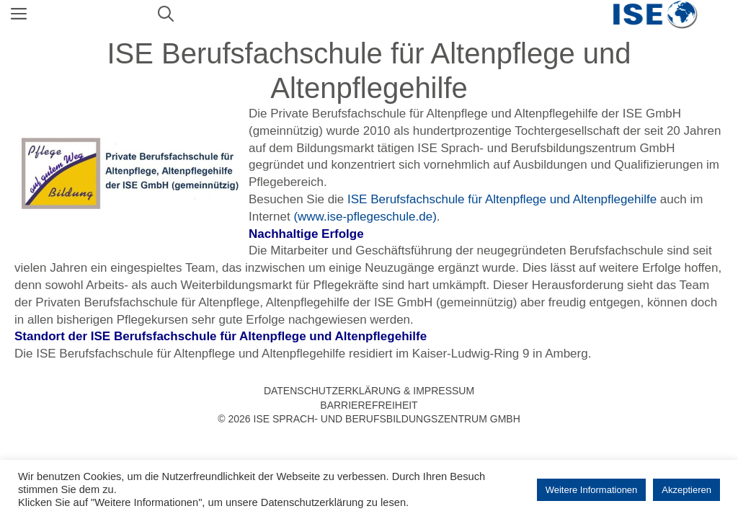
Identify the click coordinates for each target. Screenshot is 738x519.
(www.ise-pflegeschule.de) (364, 216)
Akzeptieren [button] (686, 489)
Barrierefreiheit (368, 405)
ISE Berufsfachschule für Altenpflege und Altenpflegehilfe (502, 199)
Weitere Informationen (592, 489)
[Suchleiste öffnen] (165, 14)
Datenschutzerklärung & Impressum (369, 390)
